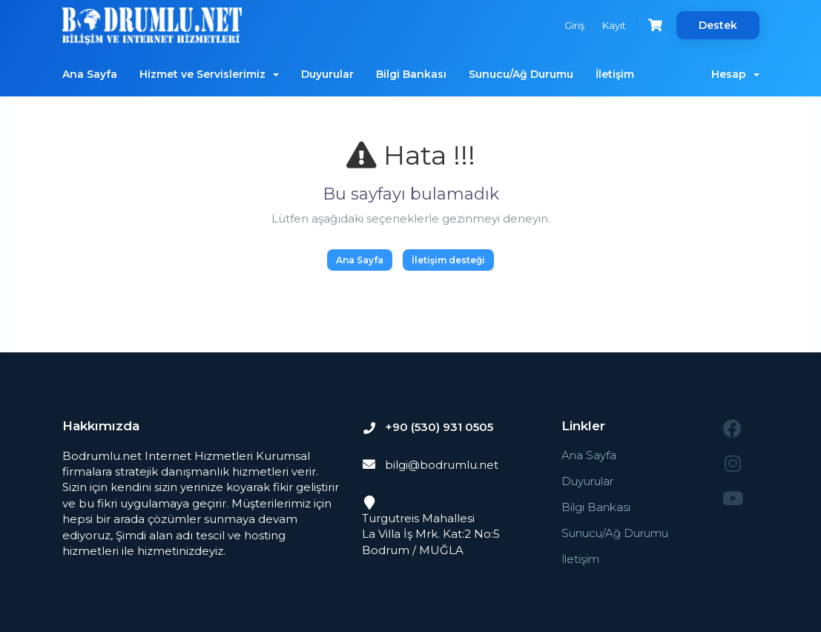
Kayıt (614, 25)
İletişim (615, 74)
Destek (718, 25)
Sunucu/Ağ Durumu (521, 74)
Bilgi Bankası (411, 74)
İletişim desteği (448, 260)
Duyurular (327, 74)
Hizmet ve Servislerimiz (209, 74)
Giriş (574, 25)
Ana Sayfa (89, 74)
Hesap (735, 74)
